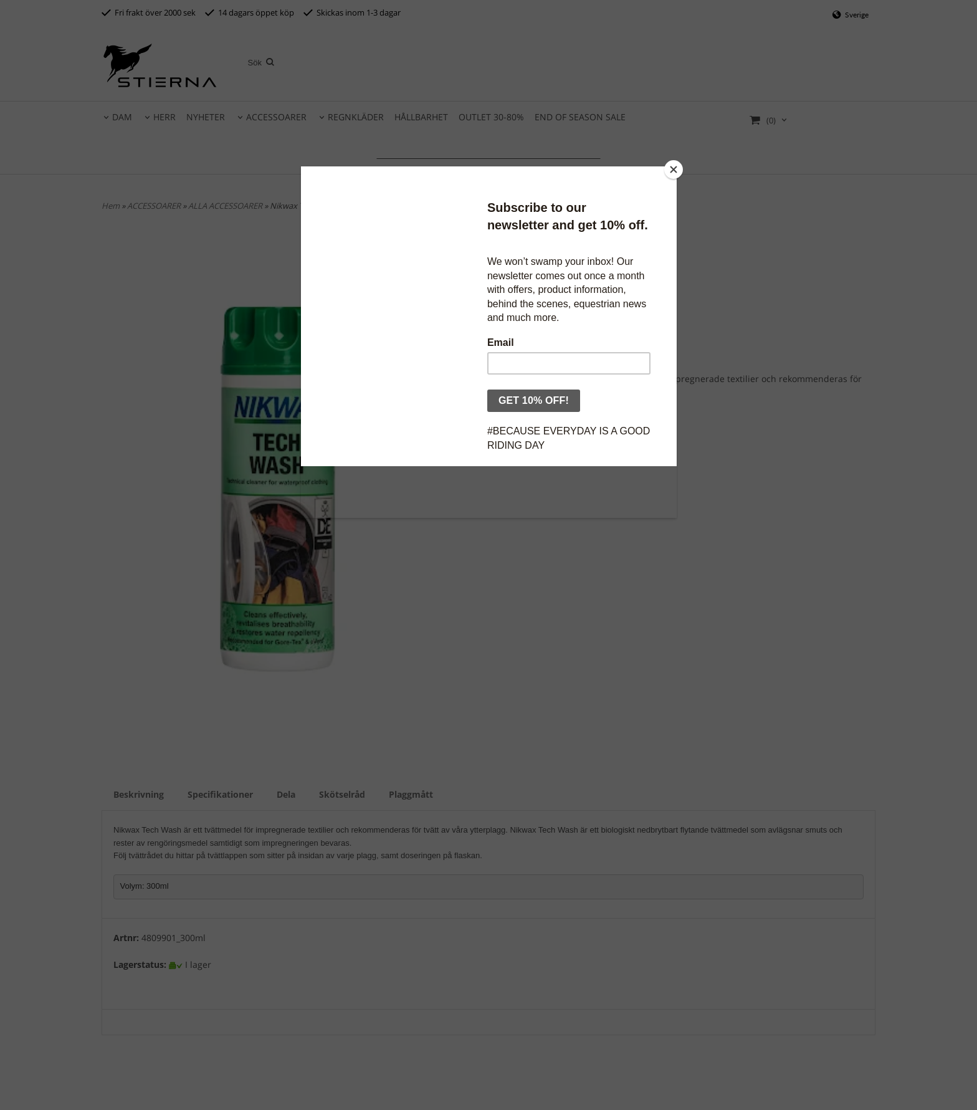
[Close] (673, 169)
